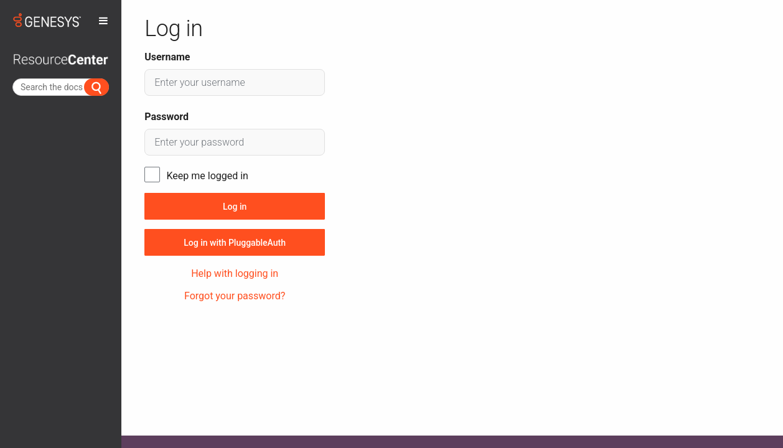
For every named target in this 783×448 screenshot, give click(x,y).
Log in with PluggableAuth (235, 243)
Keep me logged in (207, 176)
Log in (234, 207)
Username (167, 57)
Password (166, 117)
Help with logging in (234, 273)
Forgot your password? (234, 296)
